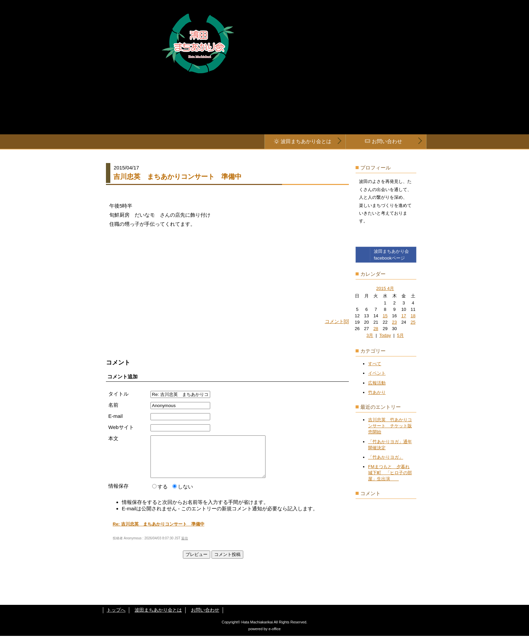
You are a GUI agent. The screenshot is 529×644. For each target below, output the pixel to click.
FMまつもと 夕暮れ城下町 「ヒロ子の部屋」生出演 (390, 472)
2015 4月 (385, 288)
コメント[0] (337, 321)
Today (385, 335)
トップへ (116, 618)
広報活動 (377, 382)
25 (413, 322)
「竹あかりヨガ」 (385, 457)
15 (385, 315)
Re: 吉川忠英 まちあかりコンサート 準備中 (158, 532)
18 (413, 315)
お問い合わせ (387, 141)
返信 (184, 546)
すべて (374, 363)
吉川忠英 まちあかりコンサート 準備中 (177, 176)
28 (375, 328)
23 (394, 322)
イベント (377, 373)
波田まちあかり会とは (306, 141)
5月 (400, 335)
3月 (369, 335)
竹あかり (377, 392)
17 (403, 315)
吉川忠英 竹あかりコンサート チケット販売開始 (390, 425)
